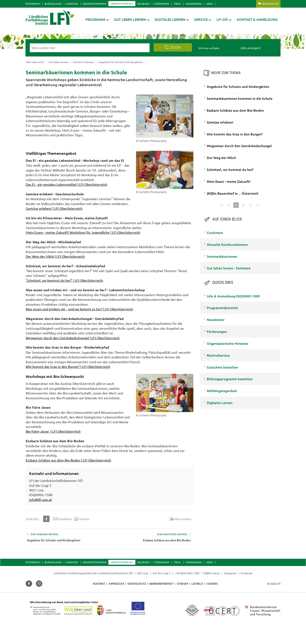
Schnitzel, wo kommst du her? (230, 169)
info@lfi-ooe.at (40, 499)
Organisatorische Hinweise (227, 343)
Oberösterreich (122, 3)
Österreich (32, 3)
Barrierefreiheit (161, 583)
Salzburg (143, 3)
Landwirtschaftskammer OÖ (115, 573)
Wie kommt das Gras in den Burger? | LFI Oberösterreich (68, 366)
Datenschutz (137, 583)
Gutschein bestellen (222, 367)
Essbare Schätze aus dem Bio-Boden (235, 110)
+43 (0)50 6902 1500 (187, 573)
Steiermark (161, 3)
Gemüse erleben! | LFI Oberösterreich (54, 208)
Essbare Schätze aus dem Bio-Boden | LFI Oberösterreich (68, 460)
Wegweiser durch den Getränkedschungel (239, 145)
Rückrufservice (218, 355)
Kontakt (99, 583)
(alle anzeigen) (251, 48)
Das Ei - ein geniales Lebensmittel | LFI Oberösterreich (66, 184)
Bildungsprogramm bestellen (230, 378)
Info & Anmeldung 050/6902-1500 (233, 296)
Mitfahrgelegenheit (222, 390)
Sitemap (182, 583)
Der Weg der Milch (221, 157)
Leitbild (197, 583)
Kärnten (72, 3)
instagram (230, 573)
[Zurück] (229, 205)
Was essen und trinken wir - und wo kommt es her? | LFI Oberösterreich (79, 309)
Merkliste (269, 3)
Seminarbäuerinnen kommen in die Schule (239, 98)
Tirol (177, 3)
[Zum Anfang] (221, 205)
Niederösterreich (94, 3)
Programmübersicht (222, 307)
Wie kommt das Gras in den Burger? (234, 134)
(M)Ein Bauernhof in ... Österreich (232, 193)
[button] (97, 19)
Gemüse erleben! (220, 122)
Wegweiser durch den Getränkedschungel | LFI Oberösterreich (73, 338)
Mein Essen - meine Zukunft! (229, 181)
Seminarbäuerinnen (222, 256)
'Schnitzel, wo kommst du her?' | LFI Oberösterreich (64, 280)
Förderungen (217, 331)
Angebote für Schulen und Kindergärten (238, 86)
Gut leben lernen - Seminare (229, 268)
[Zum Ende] (258, 205)
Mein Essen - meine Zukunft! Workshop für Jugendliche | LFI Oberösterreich (83, 232)
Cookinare (215, 232)
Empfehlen (62, 519)
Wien (209, 3)
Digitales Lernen (219, 402)
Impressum (116, 583)
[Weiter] (250, 205)
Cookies (212, 583)
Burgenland (53, 3)
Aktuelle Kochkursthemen (227, 244)
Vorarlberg (193, 3)
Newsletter (215, 319)
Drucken (81, 519)
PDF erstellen (180, 519)
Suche (173, 47)
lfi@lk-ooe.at (211, 573)
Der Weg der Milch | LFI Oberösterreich (55, 256)
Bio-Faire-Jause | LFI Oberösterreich (53, 431)
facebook (246, 573)
